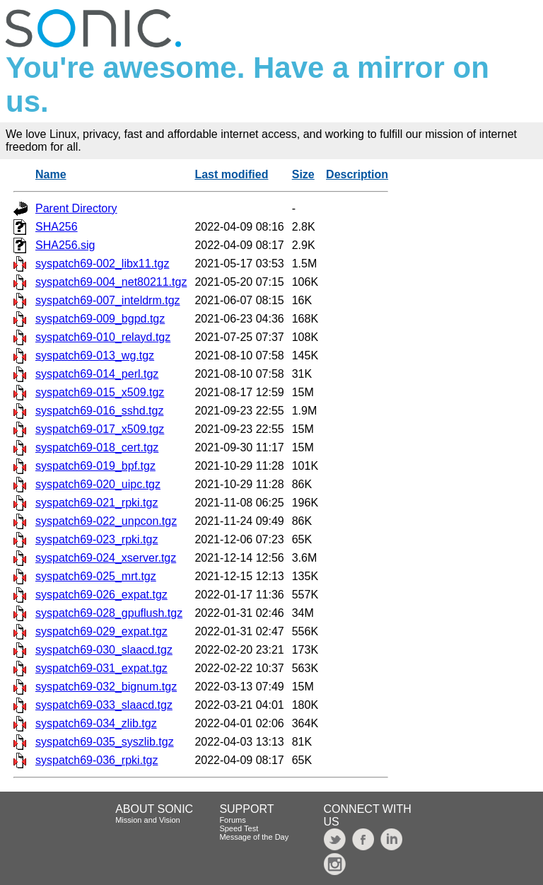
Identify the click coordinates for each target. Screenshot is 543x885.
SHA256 (56, 227)
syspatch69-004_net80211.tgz (111, 282)
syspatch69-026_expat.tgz (101, 595)
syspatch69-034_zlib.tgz (96, 723)
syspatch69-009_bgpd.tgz (100, 319)
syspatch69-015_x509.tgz (99, 392)
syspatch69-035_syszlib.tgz (104, 742)
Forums (232, 820)
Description (357, 174)
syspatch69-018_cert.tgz (96, 447)
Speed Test (238, 828)
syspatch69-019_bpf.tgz (95, 466)
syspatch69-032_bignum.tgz (106, 687)
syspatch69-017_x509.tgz (99, 429)
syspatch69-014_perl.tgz (96, 374)
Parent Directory (76, 208)
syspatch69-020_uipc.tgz (97, 484)
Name (50, 174)
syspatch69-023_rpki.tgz (96, 539)
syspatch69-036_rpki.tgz (96, 760)
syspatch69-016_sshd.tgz (99, 411)
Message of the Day (253, 837)
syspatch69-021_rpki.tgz (96, 503)
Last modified (231, 174)
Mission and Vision (147, 820)
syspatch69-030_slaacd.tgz (104, 650)
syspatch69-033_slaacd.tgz (104, 705)
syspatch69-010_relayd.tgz (102, 337)
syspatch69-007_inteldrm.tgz (107, 300)
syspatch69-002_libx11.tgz (102, 264)
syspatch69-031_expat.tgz (101, 668)
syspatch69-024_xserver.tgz (105, 558)
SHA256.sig (65, 245)
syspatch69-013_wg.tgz (94, 355)
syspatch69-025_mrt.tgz (95, 576)
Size (303, 174)
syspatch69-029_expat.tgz (101, 631)
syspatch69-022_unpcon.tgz (106, 521)
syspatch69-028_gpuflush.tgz (108, 613)
